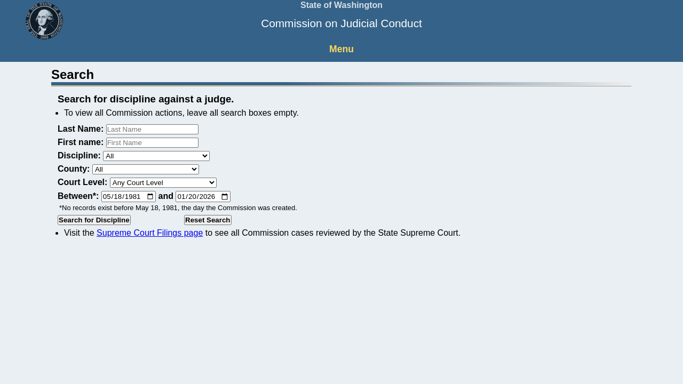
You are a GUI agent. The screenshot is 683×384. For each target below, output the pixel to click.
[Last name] (152, 129)
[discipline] (156, 156)
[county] (145, 169)
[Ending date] (203, 196)
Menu (341, 49)
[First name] (152, 143)
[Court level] (163, 183)
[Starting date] (128, 196)
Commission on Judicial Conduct (341, 23)
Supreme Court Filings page (150, 232)
